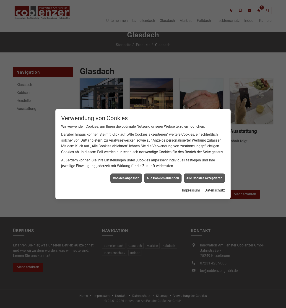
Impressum (191, 188)
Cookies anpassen (126, 176)
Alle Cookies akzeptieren (204, 176)
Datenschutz (215, 188)
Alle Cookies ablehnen (163, 176)
